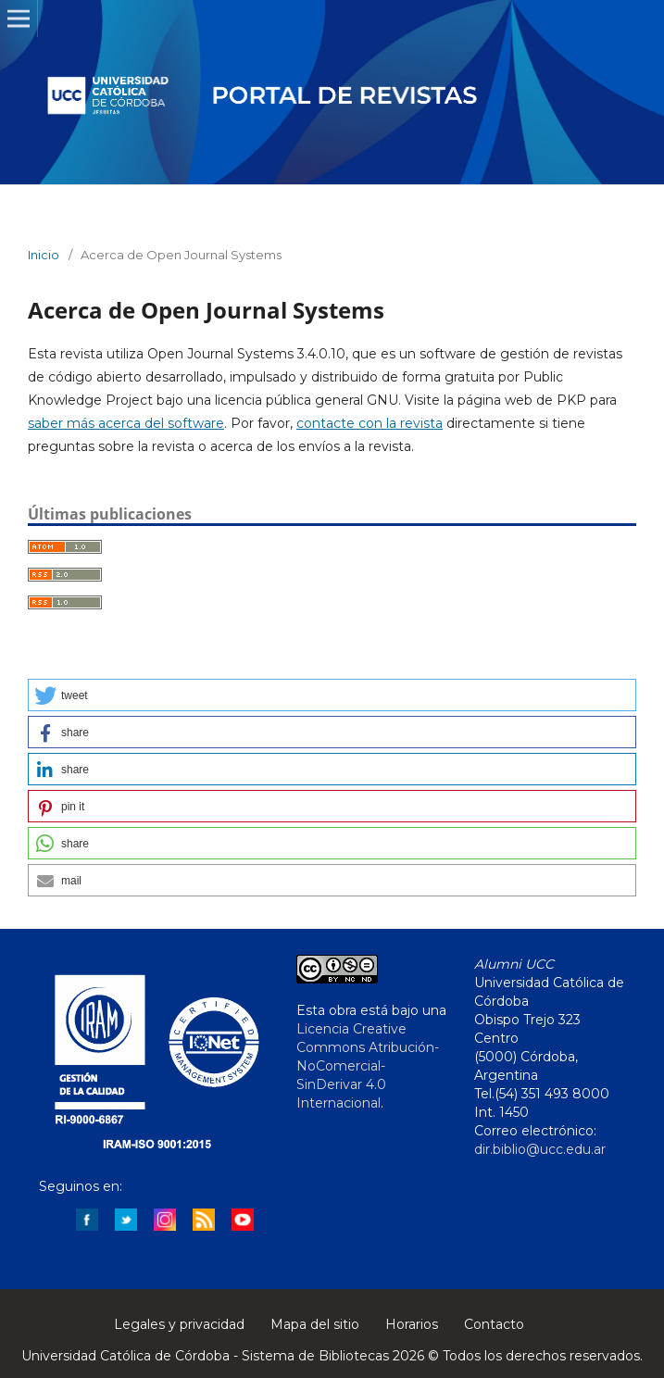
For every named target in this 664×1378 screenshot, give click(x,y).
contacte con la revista (369, 423)
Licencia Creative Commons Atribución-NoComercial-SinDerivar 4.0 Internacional (367, 1066)
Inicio (43, 254)
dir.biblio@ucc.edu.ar (540, 1149)
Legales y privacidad (179, 1324)
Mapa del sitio (314, 1324)
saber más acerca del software (126, 423)
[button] (332, 695)
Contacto (494, 1324)
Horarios (411, 1324)
